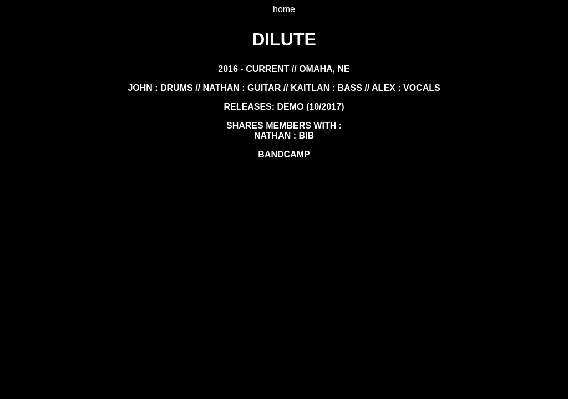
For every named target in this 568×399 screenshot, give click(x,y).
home (284, 9)
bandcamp (284, 154)
